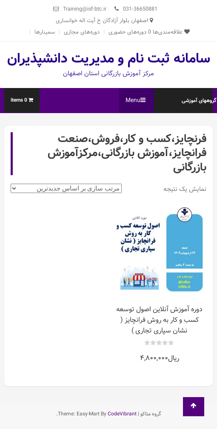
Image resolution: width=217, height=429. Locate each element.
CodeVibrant (122, 414)
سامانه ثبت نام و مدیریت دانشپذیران (108, 58)
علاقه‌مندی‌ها (169, 32)
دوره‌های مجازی (82, 32)
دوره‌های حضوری (127, 32)
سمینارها (44, 32)
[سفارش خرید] (66, 188)
